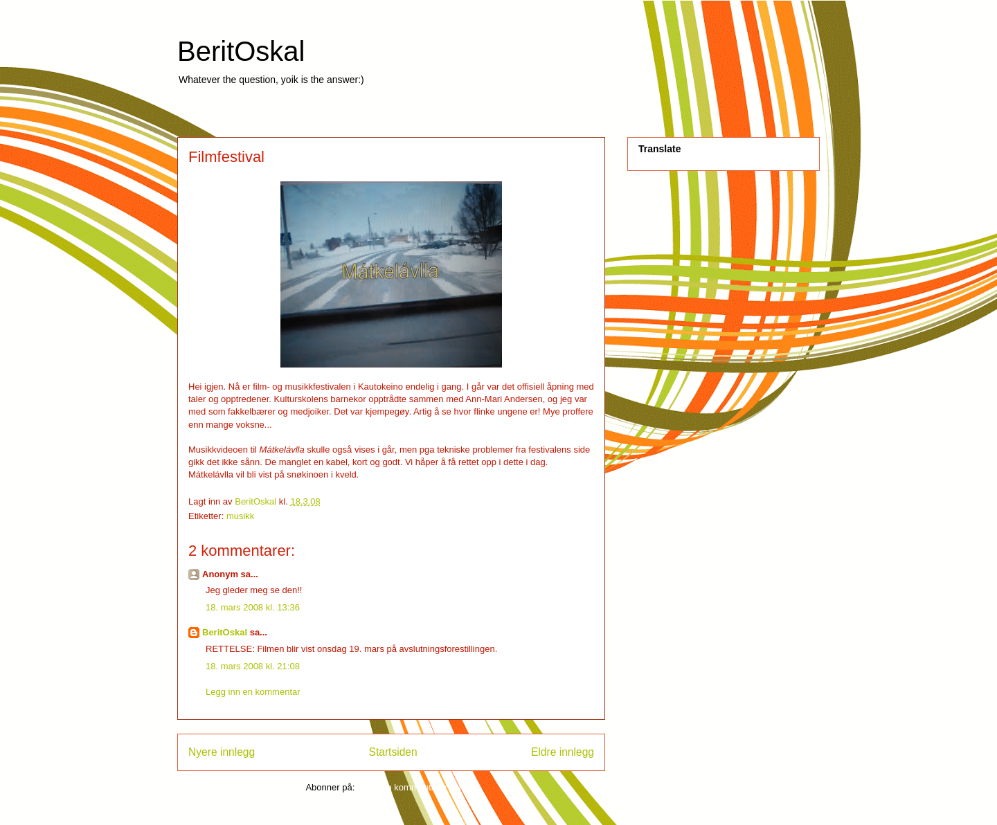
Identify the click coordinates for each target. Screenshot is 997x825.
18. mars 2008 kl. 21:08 (253, 666)
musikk (240, 516)
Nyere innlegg (221, 752)
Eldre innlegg (562, 752)
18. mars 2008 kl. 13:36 (253, 607)
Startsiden (392, 752)
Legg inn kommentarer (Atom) (417, 787)
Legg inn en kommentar (253, 692)
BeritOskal (241, 51)
